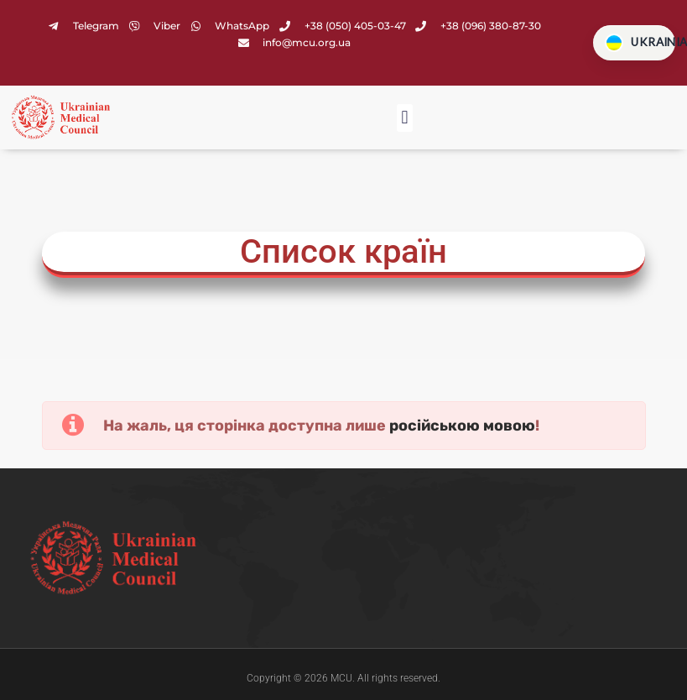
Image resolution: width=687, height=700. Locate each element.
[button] (405, 119)
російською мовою (462, 427)
